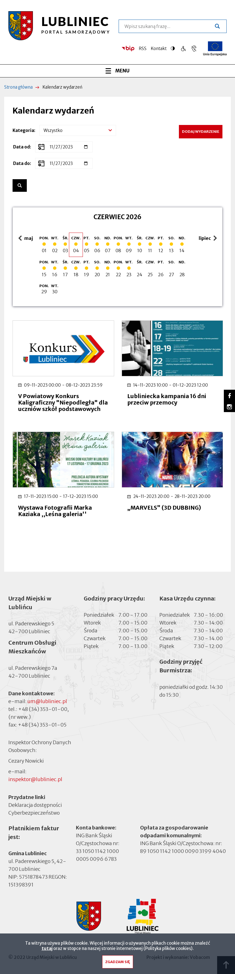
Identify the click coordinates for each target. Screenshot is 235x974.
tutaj (47, 950)
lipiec (208, 238)
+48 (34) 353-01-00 (42, 709)
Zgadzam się (117, 964)
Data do (21, 163)
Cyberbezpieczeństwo (34, 812)
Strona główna (18, 87)
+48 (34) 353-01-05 (42, 725)
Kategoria (23, 130)
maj (26, 238)
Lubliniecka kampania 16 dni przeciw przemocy (166, 399)
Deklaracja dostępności (35, 805)
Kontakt (159, 48)
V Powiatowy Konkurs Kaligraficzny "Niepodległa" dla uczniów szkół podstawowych (63, 402)
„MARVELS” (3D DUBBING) (164, 507)
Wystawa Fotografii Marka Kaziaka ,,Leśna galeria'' (55, 510)
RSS (143, 48)
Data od (21, 147)
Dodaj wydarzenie (200, 131)
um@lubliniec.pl (47, 701)
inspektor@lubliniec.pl (35, 779)
